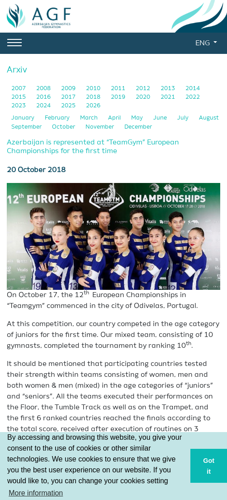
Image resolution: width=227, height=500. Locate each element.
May (137, 118)
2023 (19, 106)
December (138, 127)
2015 (19, 97)
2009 (69, 88)
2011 (119, 88)
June (160, 118)
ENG (203, 43)
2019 (119, 97)
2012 (143, 88)
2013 (168, 88)
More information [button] (36, 493)
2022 (192, 97)
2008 (44, 88)
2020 (143, 97)
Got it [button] (208, 466)
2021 (168, 97)
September (27, 127)
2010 (94, 88)
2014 (192, 88)
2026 (93, 106)
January (23, 118)
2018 (94, 97)
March (89, 118)
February (58, 118)
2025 (69, 106)
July (183, 118)
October (64, 127)
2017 (69, 97)
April (115, 118)
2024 (44, 106)
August (209, 118)
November (100, 127)
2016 (44, 97)
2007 (19, 88)
